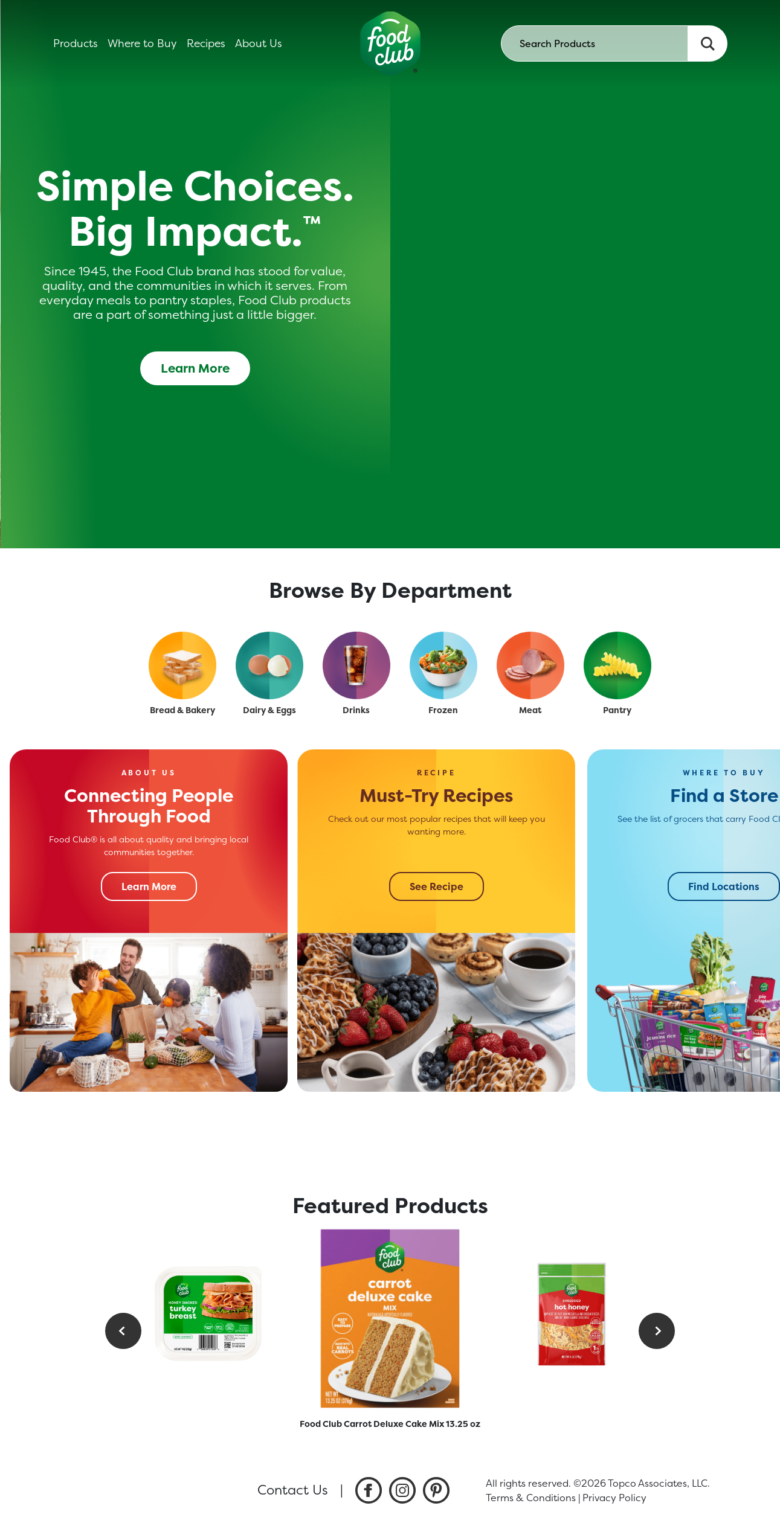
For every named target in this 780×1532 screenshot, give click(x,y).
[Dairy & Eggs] (269, 665)
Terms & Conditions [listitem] (531, 1497)
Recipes (206, 43)
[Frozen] (443, 665)
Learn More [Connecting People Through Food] (148, 886)
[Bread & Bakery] (182, 665)
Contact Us (292, 1490)
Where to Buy (142, 43)
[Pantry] (617, 665)
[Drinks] (356, 665)
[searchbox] (594, 43)
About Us (258, 43)
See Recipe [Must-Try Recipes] (436, 886)
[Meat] (530, 665)
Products (75, 43)
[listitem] (368, 1490)
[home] (390, 43)
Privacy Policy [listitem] (614, 1497)
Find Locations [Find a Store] (723, 886)
